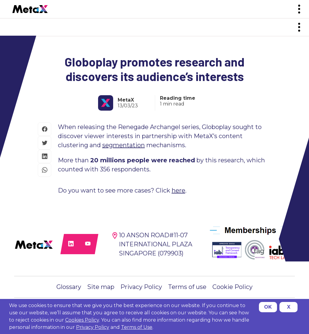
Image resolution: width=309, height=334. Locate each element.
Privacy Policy (141, 286)
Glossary (68, 286)
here (178, 190)
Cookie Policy (232, 286)
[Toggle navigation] (299, 9)
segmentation (123, 145)
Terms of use (187, 286)
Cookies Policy (82, 320)
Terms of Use (136, 327)
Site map (100, 286)
